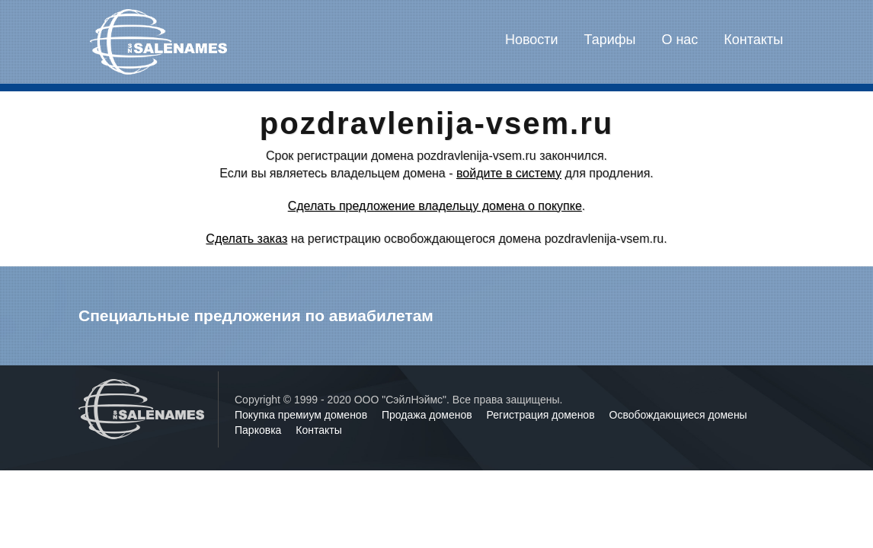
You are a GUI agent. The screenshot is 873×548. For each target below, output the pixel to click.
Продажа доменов (428, 415)
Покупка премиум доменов (302, 415)
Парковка (259, 430)
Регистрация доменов (542, 415)
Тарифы (610, 39)
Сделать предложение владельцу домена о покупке (435, 205)
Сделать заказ (246, 238)
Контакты (753, 39)
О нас (679, 39)
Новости (531, 39)
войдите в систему (508, 173)
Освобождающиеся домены (678, 415)
